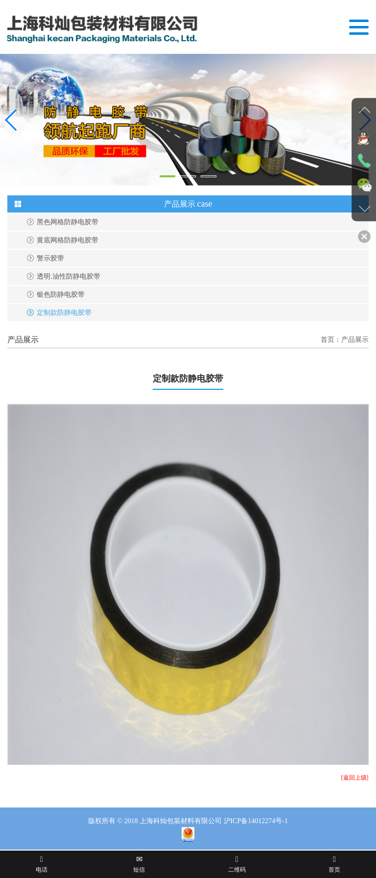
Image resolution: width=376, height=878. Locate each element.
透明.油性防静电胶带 (68, 276)
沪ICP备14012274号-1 (256, 821)
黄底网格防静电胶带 (67, 240)
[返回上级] (355, 777)
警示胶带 (50, 258)
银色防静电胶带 (61, 294)
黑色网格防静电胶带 (67, 222)
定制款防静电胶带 (64, 312)
